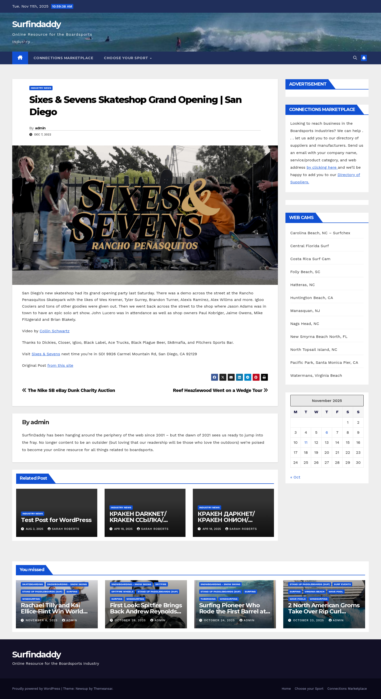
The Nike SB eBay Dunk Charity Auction (68, 390)
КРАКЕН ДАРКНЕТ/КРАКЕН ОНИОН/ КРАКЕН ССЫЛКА (226, 520)
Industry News (41, 88)
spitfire (160, 584)
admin (40, 128)
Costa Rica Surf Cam (310, 258)
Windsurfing (31, 599)
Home (286, 688)
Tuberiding (208, 599)
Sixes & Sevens (46, 354)
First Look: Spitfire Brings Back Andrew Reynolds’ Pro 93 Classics (146, 611)
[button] (355, 57)
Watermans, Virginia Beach (316, 375)
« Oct (295, 477)
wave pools (297, 599)
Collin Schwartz (55, 331)
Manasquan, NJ (305, 310)
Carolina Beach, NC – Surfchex (320, 233)
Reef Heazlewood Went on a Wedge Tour (220, 390)
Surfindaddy (36, 24)
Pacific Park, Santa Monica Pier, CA (324, 362)
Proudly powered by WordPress (36, 688)
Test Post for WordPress (56, 519)
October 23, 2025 (309, 620)
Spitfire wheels (122, 591)
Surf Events (342, 584)
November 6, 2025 (42, 620)
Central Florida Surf (309, 246)
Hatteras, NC (302, 284)
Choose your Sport (126, 58)
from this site (60, 365)
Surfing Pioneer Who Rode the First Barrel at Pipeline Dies (232, 611)
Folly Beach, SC (305, 271)
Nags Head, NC (304, 323)
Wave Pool (336, 591)
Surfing (71, 591)
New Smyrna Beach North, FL (319, 336)
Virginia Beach (315, 591)
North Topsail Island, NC (313, 349)
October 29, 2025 (131, 620)
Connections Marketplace (63, 58)
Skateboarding (32, 584)
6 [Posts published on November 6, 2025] (327, 432)
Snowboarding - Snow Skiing (67, 584)
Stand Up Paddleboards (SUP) (42, 591)
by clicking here (322, 167)
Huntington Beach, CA (311, 297)
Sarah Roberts (63, 529)
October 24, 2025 (220, 620)
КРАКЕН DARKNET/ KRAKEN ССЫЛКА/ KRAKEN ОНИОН (137, 520)
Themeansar (103, 688)
